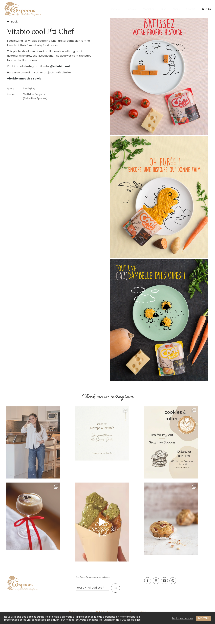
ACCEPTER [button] (203, 618)
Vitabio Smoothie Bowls (24, 78)
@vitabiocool (60, 66)
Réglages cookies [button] (182, 618)
